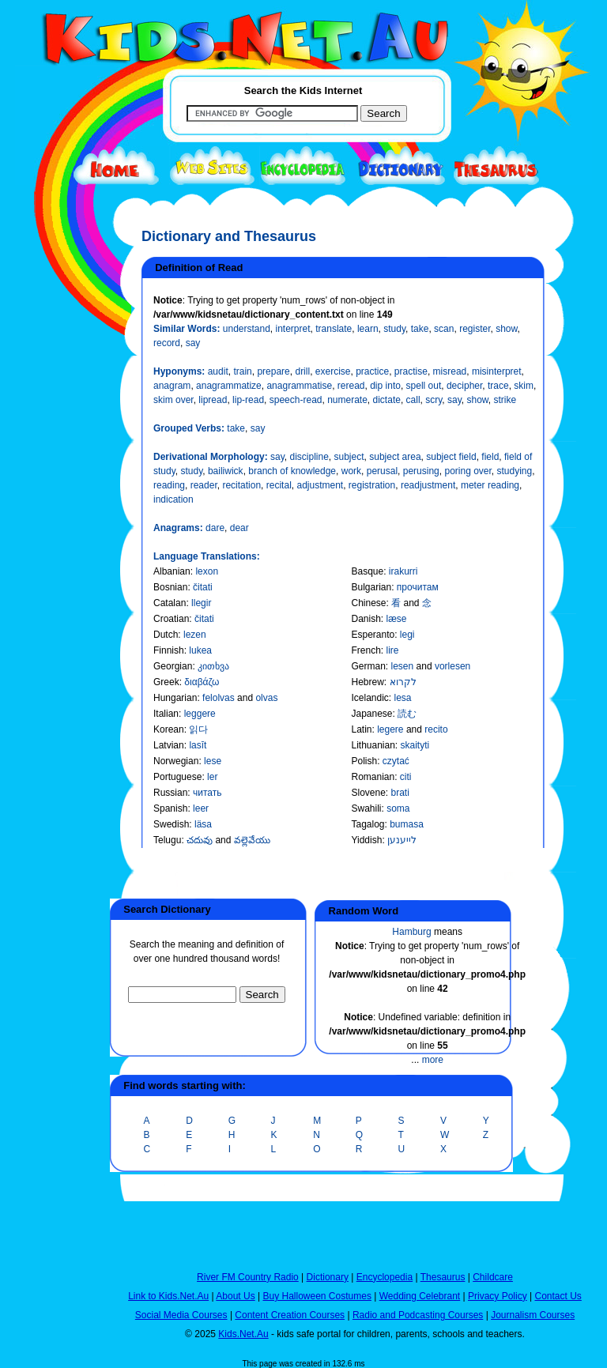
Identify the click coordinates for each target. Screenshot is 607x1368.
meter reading (490, 485)
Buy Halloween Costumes (316, 1296)
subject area (394, 456)
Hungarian (175, 697)
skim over (173, 399)
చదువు (201, 840)
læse (396, 618)
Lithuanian (372, 745)
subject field (451, 456)
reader (203, 485)
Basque (367, 571)
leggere (200, 713)
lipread (212, 399)
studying (515, 471)
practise (411, 371)
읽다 (198, 729)
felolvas (219, 697)
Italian (166, 713)
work (351, 471)
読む (407, 713)
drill (302, 371)
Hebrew (367, 682)
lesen (404, 666)
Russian (170, 792)
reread (351, 385)
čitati (203, 587)
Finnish (168, 650)
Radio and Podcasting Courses (418, 1315)
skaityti (415, 745)
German (368, 666)
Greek (166, 682)
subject (349, 456)
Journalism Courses (533, 1315)
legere (391, 729)
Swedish (171, 824)
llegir (201, 603)
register (474, 328)
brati (400, 792)
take (420, 328)
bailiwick (225, 471)
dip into (385, 385)
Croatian (171, 618)
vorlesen (452, 666)
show (506, 328)
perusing (421, 471)
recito (435, 729)
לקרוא (403, 682)
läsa (203, 824)
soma (397, 808)
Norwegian (175, 761)
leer (201, 808)
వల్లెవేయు (252, 840)
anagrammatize (229, 385)
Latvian (168, 745)
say (193, 343)
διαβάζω (201, 682)
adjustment (319, 485)
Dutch (165, 634)
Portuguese (177, 776)
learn (368, 328)
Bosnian (170, 587)
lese (212, 761)
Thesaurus (443, 1277)
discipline (308, 456)
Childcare (493, 1277)
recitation (241, 485)
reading (169, 485)
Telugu (167, 840)
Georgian (172, 666)
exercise (333, 371)
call (413, 399)
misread (450, 371)
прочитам (418, 587)
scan (444, 328)
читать (207, 792)
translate (333, 328)
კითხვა (213, 666)
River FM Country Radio (248, 1277)
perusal (382, 471)
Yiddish (366, 840)
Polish (364, 761)
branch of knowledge (292, 471)
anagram (171, 385)
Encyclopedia (384, 1277)
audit (218, 371)
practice (372, 371)
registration (372, 485)
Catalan (169, 603)
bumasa (407, 824)
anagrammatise (299, 385)
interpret (293, 328)
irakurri (403, 571)
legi (407, 634)
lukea (200, 650)
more (432, 1059)
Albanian (171, 571)
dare (214, 527)
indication (173, 499)
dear (239, 527)
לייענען (402, 840)
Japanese (371, 713)
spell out (424, 385)
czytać (396, 761)
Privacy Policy (497, 1296)
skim (523, 385)
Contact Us (557, 1296)
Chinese (368, 603)
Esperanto (372, 634)
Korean (168, 729)
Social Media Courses (181, 1315)
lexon (206, 571)
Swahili (366, 808)
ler (212, 776)
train (242, 371)
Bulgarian (371, 587)
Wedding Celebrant (420, 1296)
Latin (361, 729)
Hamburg (411, 931)
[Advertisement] (54, 578)
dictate (387, 399)
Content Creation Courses (290, 1315)
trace (498, 385)
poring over (467, 471)
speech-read (296, 399)
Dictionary (328, 1277)
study (394, 328)
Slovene (368, 792)
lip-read (248, 399)
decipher (464, 385)
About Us (235, 1296)
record (166, 343)
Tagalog (367, 824)
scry (433, 399)
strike (505, 399)
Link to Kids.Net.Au (168, 1296)
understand (246, 328)
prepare (273, 371)
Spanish (170, 808)
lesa (403, 697)
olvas (266, 697)
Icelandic (369, 697)
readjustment (428, 485)
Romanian (372, 776)
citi (406, 776)
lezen (194, 634)
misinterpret (497, 371)
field (490, 456)
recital (279, 485)
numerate (347, 399)
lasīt (197, 745)
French (365, 650)
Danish (365, 618)
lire (392, 650)
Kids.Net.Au (243, 1334)
